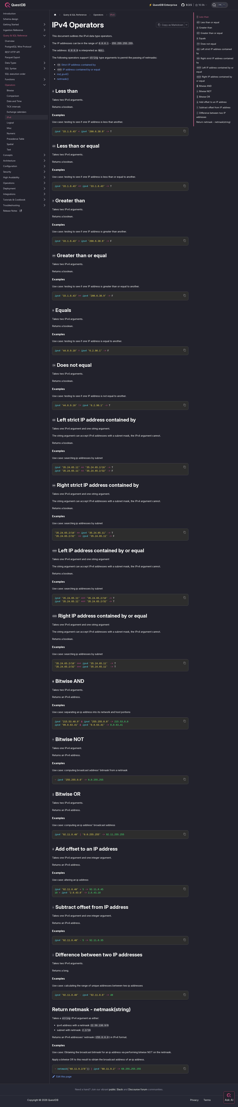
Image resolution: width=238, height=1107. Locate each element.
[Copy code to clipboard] (184, 131)
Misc (9, 128)
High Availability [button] (11, 177)
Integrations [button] (9, 194)
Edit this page (62, 1076)
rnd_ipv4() (63, 74)
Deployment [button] (9, 188)
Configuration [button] (10, 166)
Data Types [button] (10, 62)
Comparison (13, 95)
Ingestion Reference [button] (13, 30)
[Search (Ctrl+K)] (219, 5)
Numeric (11, 133)
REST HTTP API (12, 52)
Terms (207, 1100)
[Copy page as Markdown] (170, 24)
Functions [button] (10, 79)
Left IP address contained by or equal (214, 69)
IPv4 (9, 117)
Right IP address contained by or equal (214, 78)
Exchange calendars (16, 111)
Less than (202, 17)
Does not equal (206, 44)
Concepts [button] (8, 155)
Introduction (9, 13)
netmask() (63, 79)
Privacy (194, 1100)
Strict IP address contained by (78, 64)
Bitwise (10, 90)
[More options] (186, 24)
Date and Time (14, 101)
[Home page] (55, 14)
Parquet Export (12, 57)
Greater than (204, 27)
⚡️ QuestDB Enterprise (163, 4)
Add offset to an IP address (211, 102)
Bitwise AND (204, 86)
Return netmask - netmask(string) (213, 121)
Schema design (10, 18)
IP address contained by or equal (81, 69)
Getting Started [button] (11, 24)
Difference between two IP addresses (211, 115)
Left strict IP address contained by (214, 51)
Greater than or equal (209, 33)
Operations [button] (8, 182)
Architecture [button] (9, 160)
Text (9, 149)
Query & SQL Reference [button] (15, 35)
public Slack (116, 1089)
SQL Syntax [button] (10, 68)
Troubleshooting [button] (11, 205)
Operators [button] (10, 84)
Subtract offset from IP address (213, 107)
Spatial (10, 144)
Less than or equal (207, 22)
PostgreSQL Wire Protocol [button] (18, 46)
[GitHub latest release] (194, 5)
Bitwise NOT (203, 91)
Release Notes (12, 210)
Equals (201, 38)
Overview (9, 40)
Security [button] (7, 171)
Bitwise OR (203, 97)
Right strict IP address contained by (214, 60)
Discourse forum (137, 1089)
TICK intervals (13, 106)
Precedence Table (15, 138)
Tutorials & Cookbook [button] (14, 199)
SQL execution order (15, 73)
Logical (10, 122)
